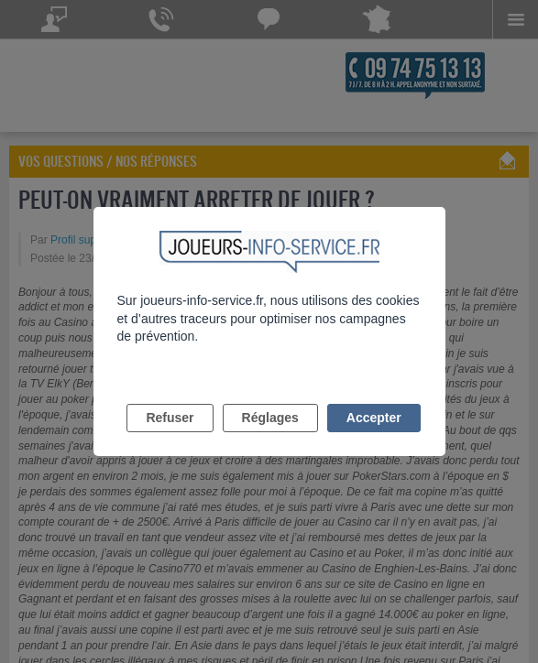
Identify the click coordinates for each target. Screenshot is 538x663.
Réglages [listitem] (270, 417)
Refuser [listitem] (169, 417)
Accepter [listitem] (373, 417)
